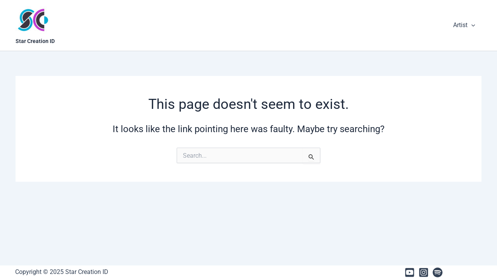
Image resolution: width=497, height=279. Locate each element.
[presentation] (471, 25)
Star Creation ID (35, 41)
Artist (464, 25)
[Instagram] (424, 272)
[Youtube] (410, 272)
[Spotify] (438, 272)
